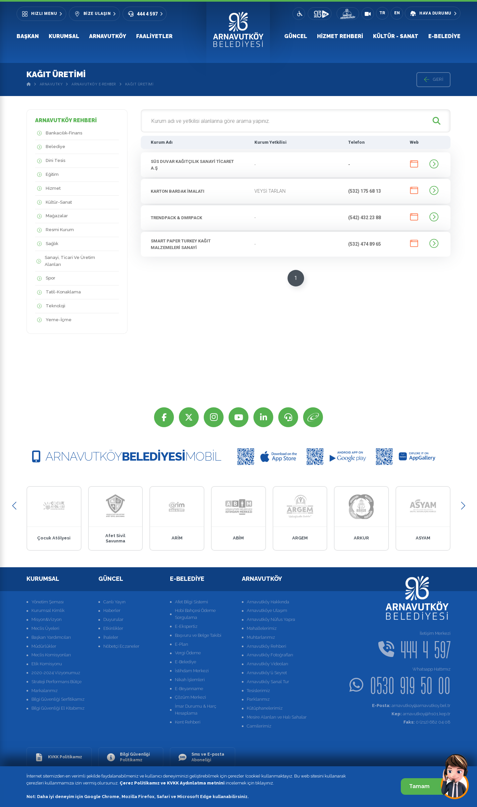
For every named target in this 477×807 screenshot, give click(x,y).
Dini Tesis (50, 160)
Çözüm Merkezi (190, 697)
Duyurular (113, 619)
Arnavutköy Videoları (267, 663)
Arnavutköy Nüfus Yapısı (271, 619)
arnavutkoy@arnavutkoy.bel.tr (411, 705)
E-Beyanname (189, 688)
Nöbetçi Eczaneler (121, 646)
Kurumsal (64, 36)
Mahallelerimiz (262, 628)
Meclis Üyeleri (45, 628)
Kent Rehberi (187, 722)
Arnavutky (51, 84)
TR (382, 13)
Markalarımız (44, 690)
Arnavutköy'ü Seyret (267, 672)
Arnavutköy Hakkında (268, 601)
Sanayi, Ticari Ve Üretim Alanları (65, 261)
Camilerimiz (259, 726)
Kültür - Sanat (395, 36)
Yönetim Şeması (47, 601)
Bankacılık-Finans (58, 133)
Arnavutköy (107, 36)
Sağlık (46, 243)
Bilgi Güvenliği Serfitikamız (57, 699)
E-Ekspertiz (186, 626)
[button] (14, 505)
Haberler (112, 610)
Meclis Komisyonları (51, 654)
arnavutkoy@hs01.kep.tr (421, 713)
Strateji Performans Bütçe (56, 681)
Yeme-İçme (53, 320)
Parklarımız (258, 699)
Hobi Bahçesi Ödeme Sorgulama (195, 614)
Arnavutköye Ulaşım (267, 610)
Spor (45, 278)
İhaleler (110, 637)
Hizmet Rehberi (340, 36)
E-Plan (181, 644)
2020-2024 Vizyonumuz (55, 672)
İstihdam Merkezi (192, 670)
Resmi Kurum (54, 230)
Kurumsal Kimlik (48, 610)
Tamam (426, 786)
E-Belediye (444, 36)
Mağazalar (51, 216)
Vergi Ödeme (188, 652)
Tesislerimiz (258, 690)
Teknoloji (50, 306)
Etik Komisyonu (46, 663)
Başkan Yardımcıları (51, 637)
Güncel (295, 36)
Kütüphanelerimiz (265, 708)
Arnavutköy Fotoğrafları (270, 654)
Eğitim (47, 174)
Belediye (50, 146)
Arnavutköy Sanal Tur (268, 681)
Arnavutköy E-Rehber (94, 84)
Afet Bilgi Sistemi (191, 601)
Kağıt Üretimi (139, 84)
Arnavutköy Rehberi (266, 646)
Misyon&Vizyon (46, 619)
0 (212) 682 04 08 (426, 722)
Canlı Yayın (114, 601)
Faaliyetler (154, 36)
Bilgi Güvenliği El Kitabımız (57, 708)
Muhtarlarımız (261, 637)
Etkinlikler (113, 628)
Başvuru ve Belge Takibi (198, 635)
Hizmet (48, 188)
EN (397, 13)
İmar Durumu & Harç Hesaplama (195, 710)
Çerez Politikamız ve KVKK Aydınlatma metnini (172, 783)
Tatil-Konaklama (58, 292)
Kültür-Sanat (53, 202)
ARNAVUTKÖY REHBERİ (66, 120)
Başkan (28, 36)
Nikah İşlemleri (190, 679)
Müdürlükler (43, 646)
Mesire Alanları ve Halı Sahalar (277, 717)
